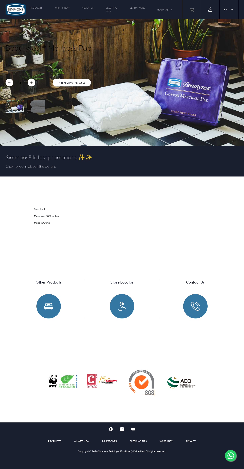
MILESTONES (109, 441)
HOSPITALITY (164, 9)
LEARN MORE (137, 7)
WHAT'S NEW (62, 7)
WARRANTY (166, 441)
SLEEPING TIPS (111, 9)
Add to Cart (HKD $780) (72, 82)
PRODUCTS (36, 7)
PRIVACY (191, 441)
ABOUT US (88, 7)
